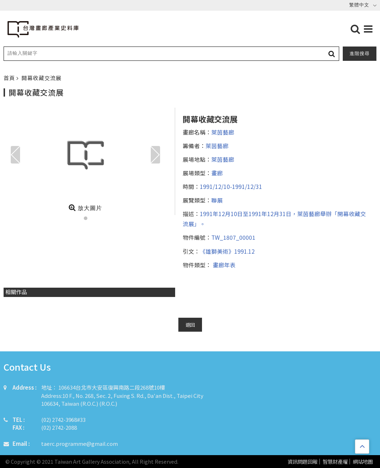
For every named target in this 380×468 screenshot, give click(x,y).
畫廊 (217, 173)
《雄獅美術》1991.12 (227, 251)
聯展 (217, 200)
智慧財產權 (335, 462)
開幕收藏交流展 (41, 78)
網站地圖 (363, 462)
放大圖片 (85, 207)
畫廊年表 (223, 265)
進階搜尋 (360, 53)
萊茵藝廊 (222, 132)
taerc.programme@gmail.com (79, 443)
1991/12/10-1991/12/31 (231, 186)
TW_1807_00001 (233, 237)
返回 (190, 324)
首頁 (10, 78)
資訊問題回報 (303, 462)
